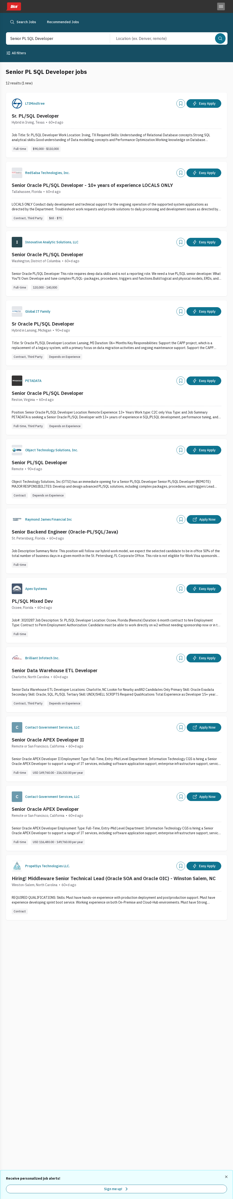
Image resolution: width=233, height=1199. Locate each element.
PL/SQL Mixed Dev (32, 601)
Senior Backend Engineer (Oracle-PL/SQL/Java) (65, 532)
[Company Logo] (17, 103)
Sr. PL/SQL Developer (35, 116)
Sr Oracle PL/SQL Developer (43, 324)
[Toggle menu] (221, 6)
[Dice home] (13, 6)
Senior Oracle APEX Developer (45, 809)
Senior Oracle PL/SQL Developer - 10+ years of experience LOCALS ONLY (92, 185)
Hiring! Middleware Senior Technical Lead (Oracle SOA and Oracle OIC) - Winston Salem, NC (114, 878)
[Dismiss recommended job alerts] (227, 1176)
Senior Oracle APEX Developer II (48, 739)
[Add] (180, 103)
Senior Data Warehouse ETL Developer (55, 670)
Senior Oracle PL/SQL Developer (47, 254)
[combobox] (52, 38)
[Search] (220, 38)
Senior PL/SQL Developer (39, 462)
